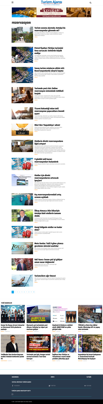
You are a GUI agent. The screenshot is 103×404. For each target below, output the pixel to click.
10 (33, 292)
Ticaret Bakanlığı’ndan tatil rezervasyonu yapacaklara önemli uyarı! (49, 111)
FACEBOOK (16, 386)
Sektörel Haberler (30, 331)
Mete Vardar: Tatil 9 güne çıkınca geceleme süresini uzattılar (48, 244)
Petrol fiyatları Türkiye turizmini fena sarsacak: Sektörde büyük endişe (48, 51)
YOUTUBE (87, 385)
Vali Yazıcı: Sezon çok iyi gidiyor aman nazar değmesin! (48, 260)
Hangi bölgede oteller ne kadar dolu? (48, 228)
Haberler (36, 37)
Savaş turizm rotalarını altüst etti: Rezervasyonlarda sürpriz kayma (49, 69)
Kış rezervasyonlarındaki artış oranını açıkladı (47, 195)
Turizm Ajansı (20, 401)
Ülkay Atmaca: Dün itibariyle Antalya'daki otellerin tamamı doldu (47, 213)
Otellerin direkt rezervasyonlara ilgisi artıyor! (48, 142)
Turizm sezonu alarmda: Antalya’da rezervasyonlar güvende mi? (49, 29)
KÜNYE (52, 377)
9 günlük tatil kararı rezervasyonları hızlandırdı (46, 160)
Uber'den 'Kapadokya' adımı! (47, 125)
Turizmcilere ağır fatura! (45, 276)
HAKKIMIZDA (15, 377)
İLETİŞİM (89, 377)
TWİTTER (52, 386)
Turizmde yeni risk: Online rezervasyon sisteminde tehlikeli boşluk (48, 91)
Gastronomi (80, 360)
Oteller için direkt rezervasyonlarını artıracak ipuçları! (46, 178)
